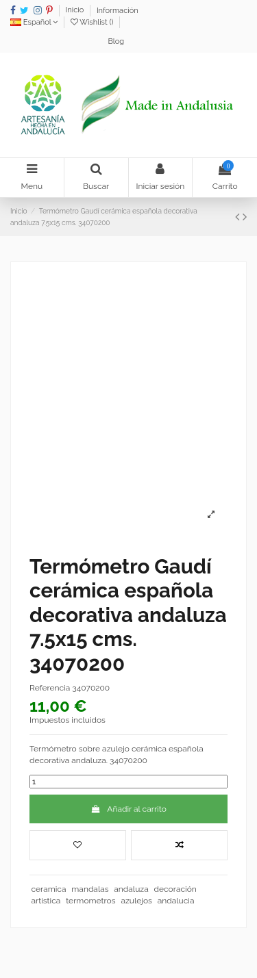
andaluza (131, 889)
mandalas (89, 889)
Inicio (76, 10)
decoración (175, 889)
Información (117, 10)
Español (34, 22)
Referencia (49, 688)
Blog (116, 41)
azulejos (136, 900)
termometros (90, 900)
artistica (45, 900)
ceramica (48, 889)
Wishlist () (93, 22)
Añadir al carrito (128, 809)
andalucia (176, 900)
